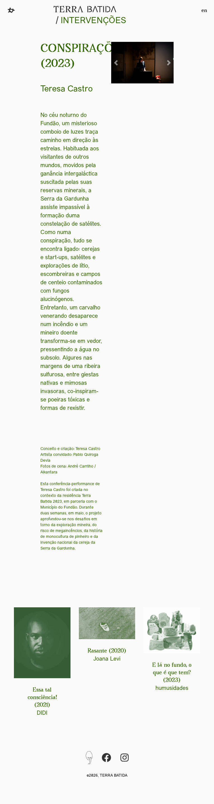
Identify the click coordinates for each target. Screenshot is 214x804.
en (204, 10)
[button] (116, 62)
